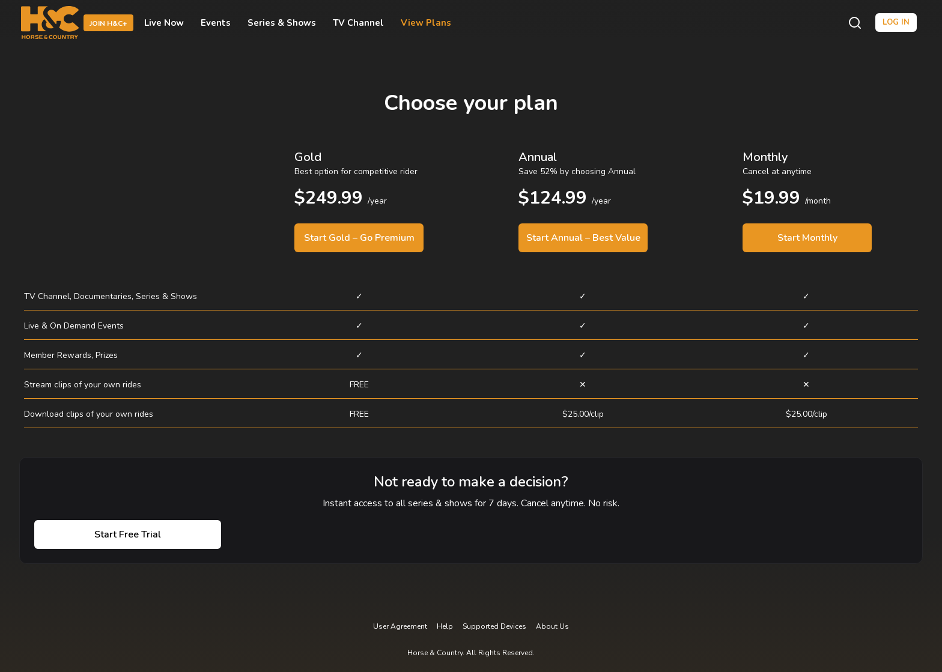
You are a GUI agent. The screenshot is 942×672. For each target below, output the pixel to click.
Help (445, 626)
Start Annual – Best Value (583, 237)
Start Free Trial (127, 534)
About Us (552, 626)
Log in (896, 22)
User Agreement (400, 626)
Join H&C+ (108, 23)
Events (216, 23)
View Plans (426, 23)
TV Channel (358, 23)
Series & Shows (282, 23)
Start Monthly (807, 237)
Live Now (164, 23)
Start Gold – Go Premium (359, 237)
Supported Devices (494, 626)
